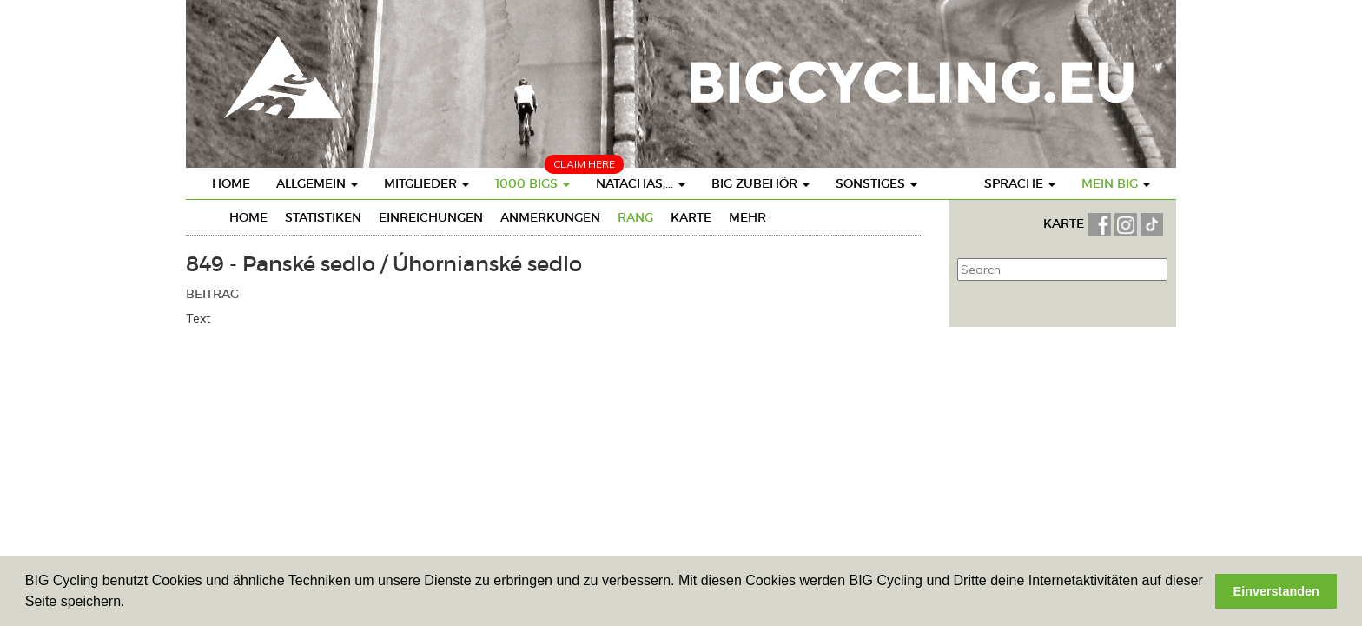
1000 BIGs (532, 183)
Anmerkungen (550, 217)
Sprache (1019, 183)
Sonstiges (876, 183)
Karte (691, 217)
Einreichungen (431, 217)
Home (231, 183)
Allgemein (317, 183)
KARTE (1065, 223)
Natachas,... (640, 183)
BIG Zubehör (760, 183)
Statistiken (323, 217)
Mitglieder (426, 183)
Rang (635, 217)
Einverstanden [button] (1276, 591)
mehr (747, 217)
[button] (131, 603)
